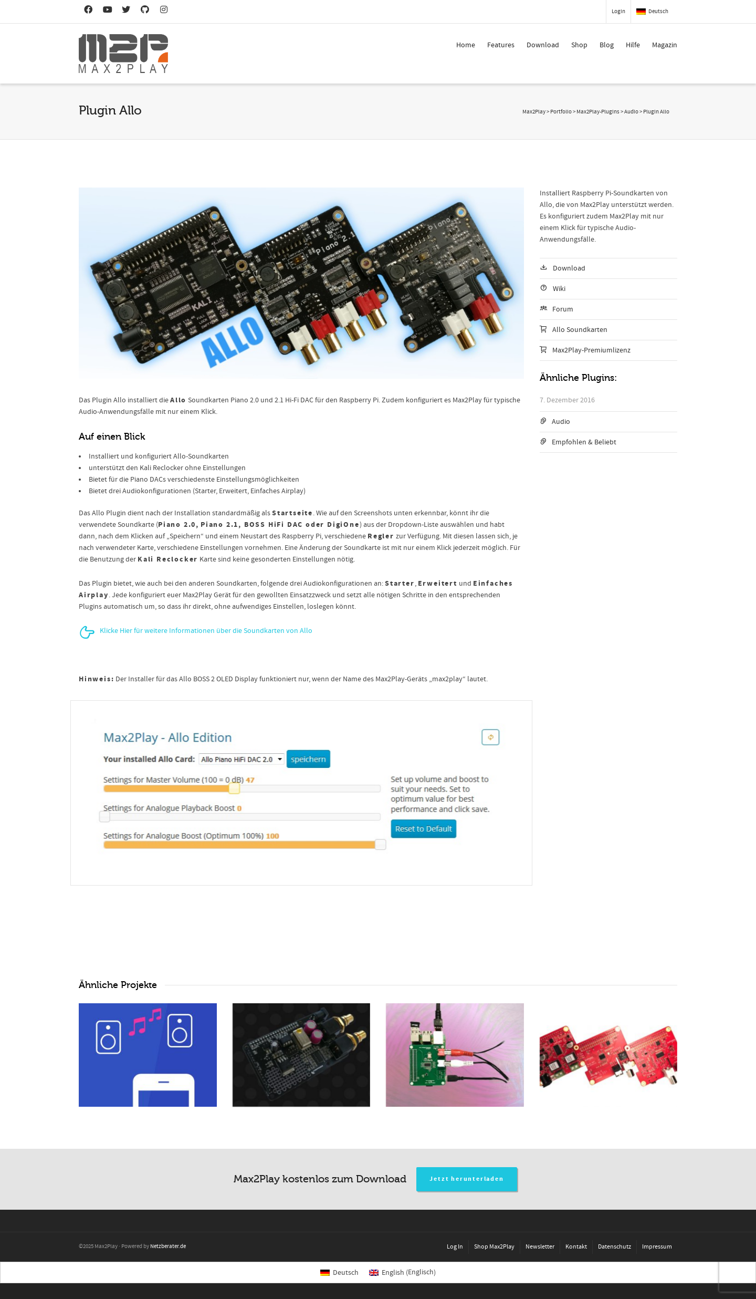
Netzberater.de (168, 1246)
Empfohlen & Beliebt (584, 442)
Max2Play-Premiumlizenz (591, 350)
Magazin (664, 45)
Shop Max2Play (494, 1247)
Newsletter (540, 1247)
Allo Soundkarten (579, 330)
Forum (562, 309)
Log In (455, 1247)
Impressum (657, 1247)
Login (618, 11)
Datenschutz (614, 1247)
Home (465, 45)
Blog (607, 45)
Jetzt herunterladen (466, 1179)
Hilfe (633, 45)
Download (543, 45)
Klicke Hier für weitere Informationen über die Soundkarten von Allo (206, 631)
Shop (579, 45)
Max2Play (533, 112)
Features (500, 45)
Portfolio (561, 112)
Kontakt (576, 1247)
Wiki (559, 289)
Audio (561, 422)
